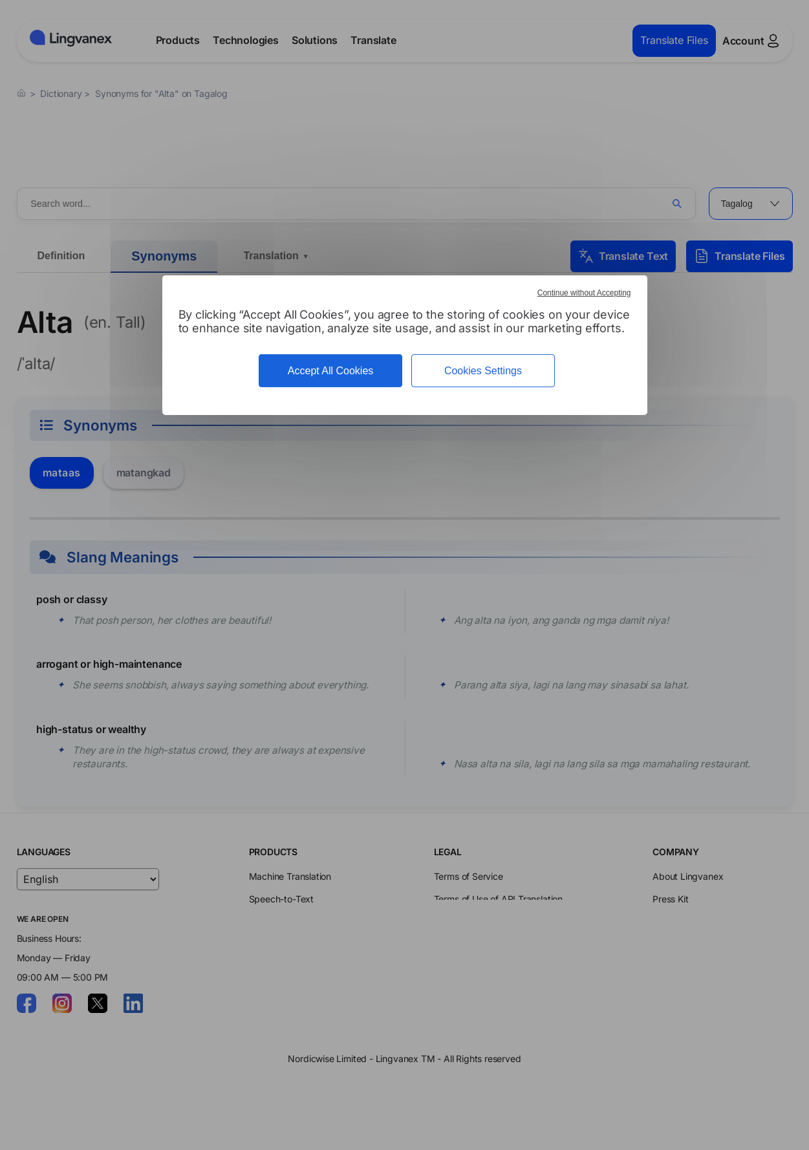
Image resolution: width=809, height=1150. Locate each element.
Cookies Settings (483, 370)
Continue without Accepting (584, 292)
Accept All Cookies (331, 370)
